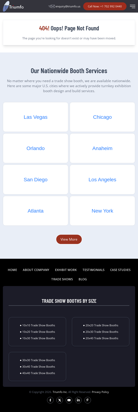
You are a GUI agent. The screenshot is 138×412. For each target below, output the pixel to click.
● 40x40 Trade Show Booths (37, 373)
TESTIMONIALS (93, 270)
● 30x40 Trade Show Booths (37, 366)
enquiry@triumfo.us (64, 6)
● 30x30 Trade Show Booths (37, 360)
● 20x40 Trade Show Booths (100, 338)
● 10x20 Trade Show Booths (37, 331)
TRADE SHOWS (62, 279)
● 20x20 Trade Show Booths (100, 325)
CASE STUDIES (120, 270)
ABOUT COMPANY (36, 270)
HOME (12, 270)
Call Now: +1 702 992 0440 (105, 6)
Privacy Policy (100, 392)
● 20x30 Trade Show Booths (100, 331)
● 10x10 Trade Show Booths (37, 325)
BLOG (83, 279)
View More (69, 239)
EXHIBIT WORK (66, 270)
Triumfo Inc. (60, 392)
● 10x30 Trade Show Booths (37, 338)
